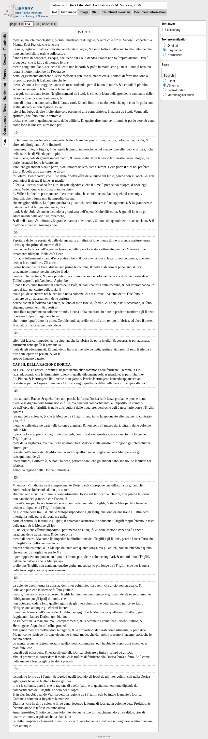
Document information (150, 12)
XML (95, 12)
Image (84, 12)
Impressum (103, 736)
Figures (4, 74)
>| (55, 24)
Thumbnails (4, 42)
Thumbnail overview (116, 12)
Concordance (4, 125)
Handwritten (4, 91)
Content (4, 59)
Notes (4, 108)
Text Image (68, 12)
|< (19, 24)
